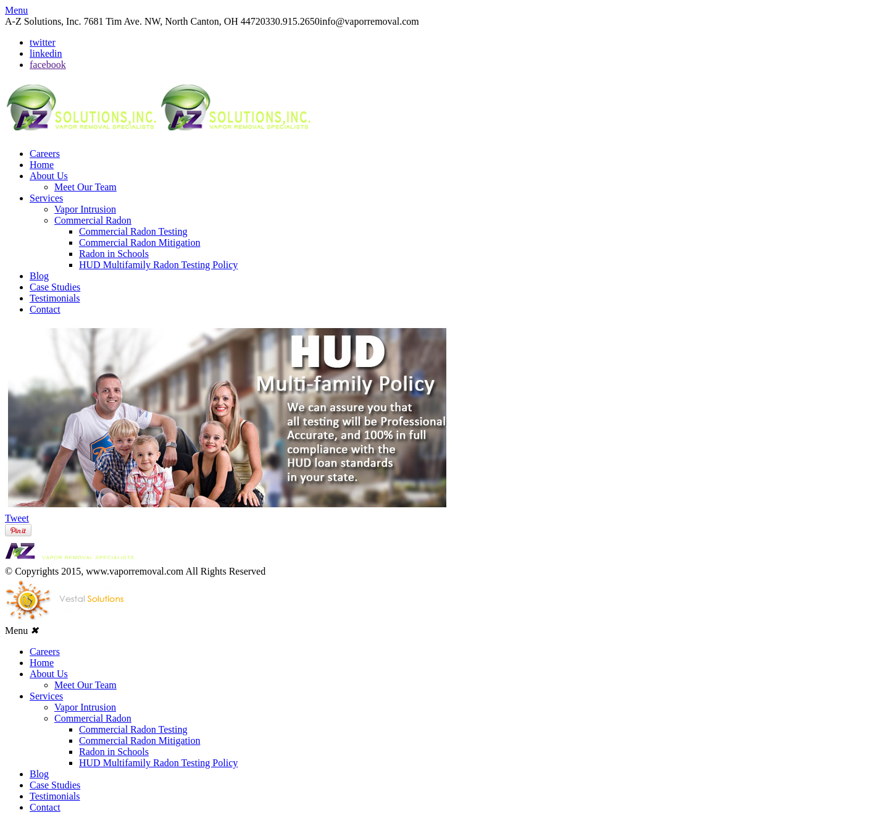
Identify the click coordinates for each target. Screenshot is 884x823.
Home (42, 164)
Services (46, 198)
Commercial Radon (92, 220)
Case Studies (55, 287)
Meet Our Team (85, 187)
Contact (45, 309)
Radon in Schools (114, 253)
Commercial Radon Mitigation (139, 242)
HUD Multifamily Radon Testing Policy (158, 265)
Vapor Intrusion (85, 209)
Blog (39, 276)
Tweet (17, 518)
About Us (49, 176)
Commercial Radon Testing (133, 231)
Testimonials (55, 298)
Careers (45, 153)
